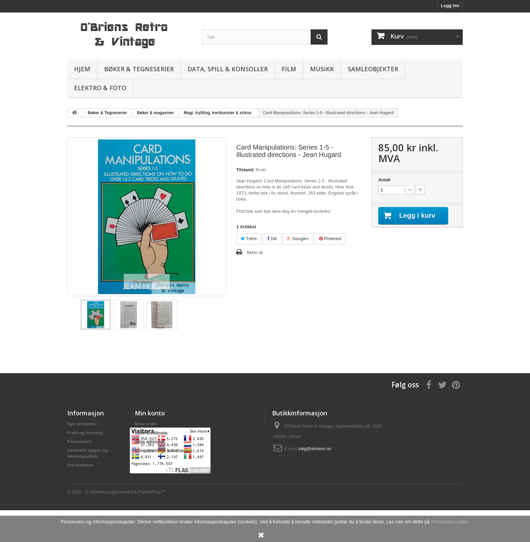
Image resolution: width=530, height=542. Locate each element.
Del (272, 238)
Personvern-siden (449, 521)
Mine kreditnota (151, 432)
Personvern (79, 441)
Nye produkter (82, 424)
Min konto (150, 413)
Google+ (298, 238)
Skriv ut (254, 252)
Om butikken (80, 465)
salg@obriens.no (314, 448)
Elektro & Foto (100, 88)
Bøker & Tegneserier (139, 69)
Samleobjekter (373, 69)
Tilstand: (245, 169)
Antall (384, 179)
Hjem (82, 69)
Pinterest (330, 238)
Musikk (322, 69)
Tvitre (249, 238)
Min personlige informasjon (163, 450)
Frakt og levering (85, 432)
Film (289, 69)
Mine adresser (149, 441)
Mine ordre (146, 424)
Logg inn (450, 5)
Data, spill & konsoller (228, 69)
